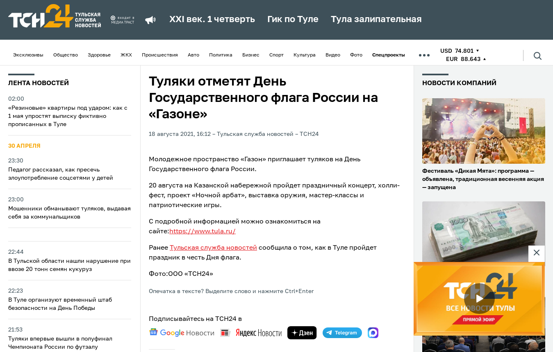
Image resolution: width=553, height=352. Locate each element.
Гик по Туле (293, 19)
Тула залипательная (376, 19)
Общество (65, 55)
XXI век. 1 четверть (212, 19)
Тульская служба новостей (213, 248)
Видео (332, 55)
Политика (220, 55)
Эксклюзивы (28, 55)
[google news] (181, 332)
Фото (356, 55)
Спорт (276, 55)
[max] (373, 332)
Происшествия (160, 55)
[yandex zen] (302, 332)
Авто (193, 55)
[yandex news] (251, 332)
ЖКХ (126, 55)
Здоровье (99, 55)
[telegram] (342, 332)
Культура (305, 55)
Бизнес (250, 55)
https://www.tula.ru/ (202, 231)
